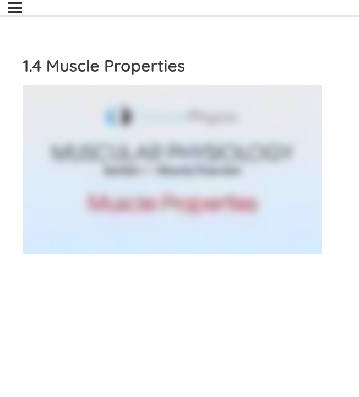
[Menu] (15, 7)
